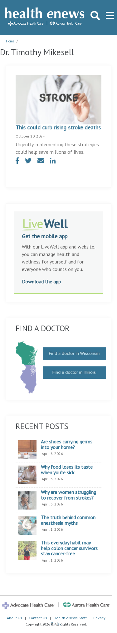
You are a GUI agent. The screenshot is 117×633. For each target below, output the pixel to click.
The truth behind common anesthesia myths (68, 520)
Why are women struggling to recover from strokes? (68, 495)
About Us (14, 618)
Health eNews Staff (70, 618)
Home (10, 41)
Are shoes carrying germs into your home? (66, 444)
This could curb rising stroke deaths (58, 127)
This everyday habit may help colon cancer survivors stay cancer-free (69, 548)
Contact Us (38, 618)
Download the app (41, 281)
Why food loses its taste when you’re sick (67, 469)
